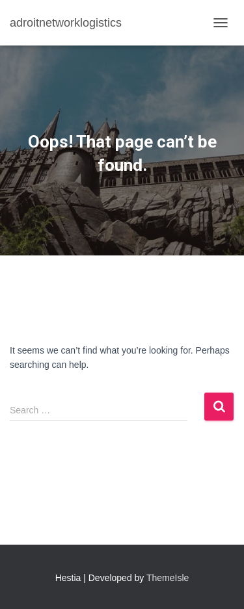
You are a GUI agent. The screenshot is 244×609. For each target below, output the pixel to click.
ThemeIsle (167, 578)
